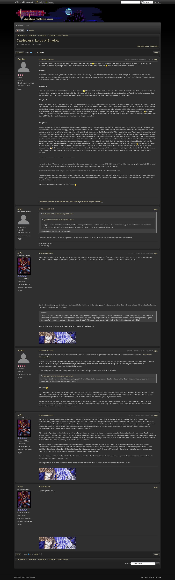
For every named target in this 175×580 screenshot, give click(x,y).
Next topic (154, 46)
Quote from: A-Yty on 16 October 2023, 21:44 (57, 376)
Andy (19, 209)
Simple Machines (30, 577)
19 (40, 52)
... (35, 52)
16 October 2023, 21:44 (46, 253)
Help (142, 577)
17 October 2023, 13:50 (46, 350)
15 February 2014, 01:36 (46, 59)
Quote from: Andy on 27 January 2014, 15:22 (59, 220)
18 (37, 52)
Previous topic (143, 46)
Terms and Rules (150, 577)
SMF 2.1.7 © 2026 (19, 577)
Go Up (18, 554)
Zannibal (21, 59)
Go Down (19, 52)
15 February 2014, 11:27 (46, 209)
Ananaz (20, 350)
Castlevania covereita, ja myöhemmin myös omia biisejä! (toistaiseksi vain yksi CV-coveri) (70, 202)
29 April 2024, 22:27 (45, 486)
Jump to (127, 564)
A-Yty (20, 253)
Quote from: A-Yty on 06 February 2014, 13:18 (57, 214)
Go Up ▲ (158, 577)
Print (156, 52)
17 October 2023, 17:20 (46, 415)
